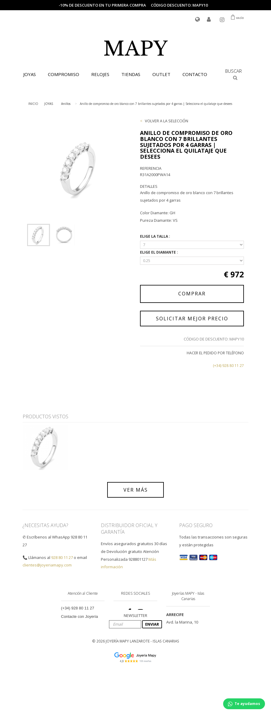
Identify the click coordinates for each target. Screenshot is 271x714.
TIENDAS (130, 74)
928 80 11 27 (62, 557)
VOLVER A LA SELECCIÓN (166, 121)
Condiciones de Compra (82, 638)
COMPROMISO (63, 74)
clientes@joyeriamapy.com (47, 565)
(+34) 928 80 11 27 (228, 365)
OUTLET (161, 74)
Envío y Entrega (75, 630)
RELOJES (100, 74)
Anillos (65, 104)
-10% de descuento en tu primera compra (102, 5)
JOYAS (29, 74)
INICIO (33, 104)
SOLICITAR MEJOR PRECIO (192, 318)
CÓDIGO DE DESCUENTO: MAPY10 (214, 339)
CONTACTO (194, 74)
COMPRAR (192, 293)
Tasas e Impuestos (77, 647)
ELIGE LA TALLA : (155, 236)
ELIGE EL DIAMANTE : (159, 252)
